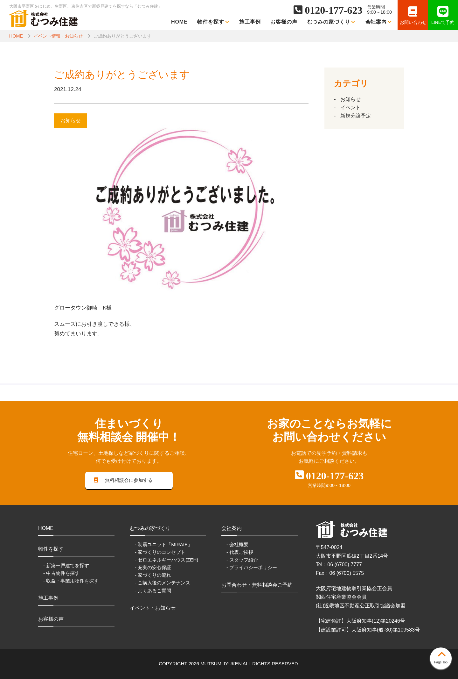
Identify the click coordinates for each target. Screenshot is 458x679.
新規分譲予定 (355, 115)
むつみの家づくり (331, 22)
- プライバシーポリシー (251, 567)
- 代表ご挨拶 (239, 552)
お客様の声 (283, 22)
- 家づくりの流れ (153, 575)
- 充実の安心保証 (153, 567)
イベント (350, 107)
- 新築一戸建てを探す (66, 565)
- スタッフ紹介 (242, 560)
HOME (179, 22)
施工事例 (250, 22)
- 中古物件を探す (61, 573)
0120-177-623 (333, 10)
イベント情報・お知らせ (58, 36)
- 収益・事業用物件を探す (71, 581)
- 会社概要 (237, 544)
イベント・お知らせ (153, 608)
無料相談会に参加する (123, 480)
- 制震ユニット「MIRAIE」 (163, 544)
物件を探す (213, 22)
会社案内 (378, 22)
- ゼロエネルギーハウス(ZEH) (166, 560)
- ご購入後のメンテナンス (162, 583)
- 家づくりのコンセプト (160, 552)
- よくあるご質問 (153, 590)
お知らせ (350, 99)
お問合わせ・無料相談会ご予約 (257, 585)
